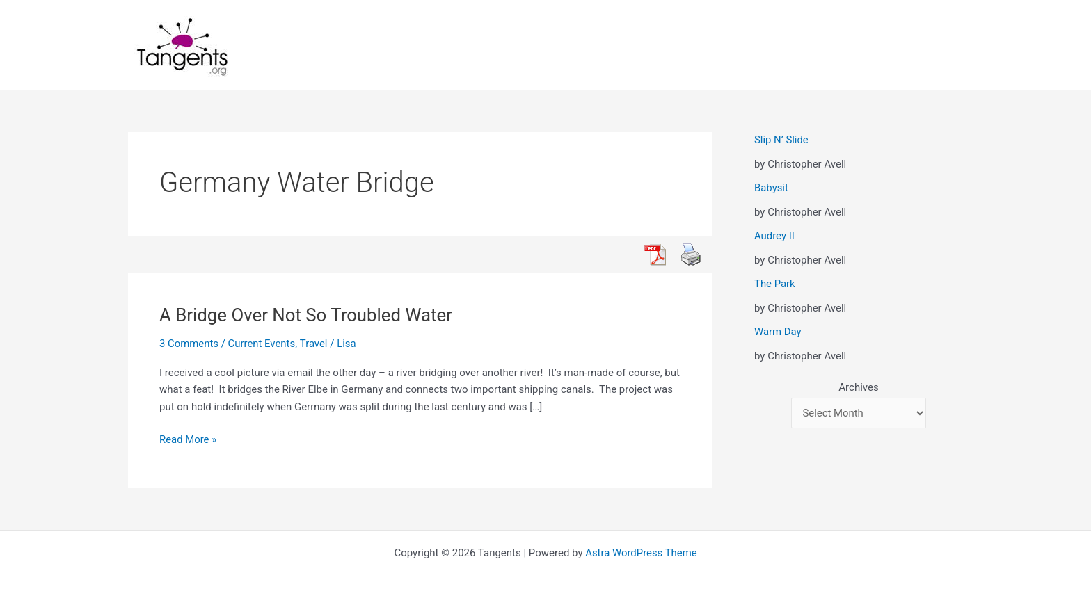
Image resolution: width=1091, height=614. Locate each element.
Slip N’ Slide (781, 140)
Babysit (771, 187)
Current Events (262, 343)
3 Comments (189, 343)
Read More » (188, 440)
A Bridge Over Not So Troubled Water (306, 315)
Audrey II (774, 235)
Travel (314, 343)
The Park (774, 283)
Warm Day (778, 331)
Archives (858, 387)
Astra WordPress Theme (641, 553)
